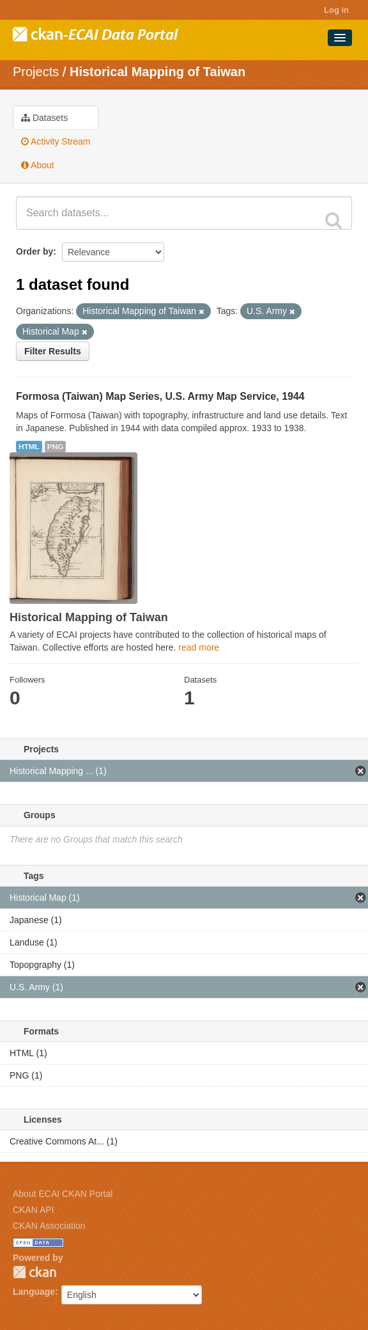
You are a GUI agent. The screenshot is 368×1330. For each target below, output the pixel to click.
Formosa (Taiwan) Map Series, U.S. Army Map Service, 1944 (160, 396)
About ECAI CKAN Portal (62, 1194)
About (37, 165)
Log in (336, 10)
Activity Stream (55, 141)
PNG (55, 446)
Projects (36, 72)
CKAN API (33, 1210)
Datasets (44, 118)
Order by (34, 251)
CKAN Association (49, 1226)
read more (198, 647)
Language (34, 1291)
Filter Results (52, 351)
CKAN (34, 1272)
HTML (29, 446)
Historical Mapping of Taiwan (157, 72)
